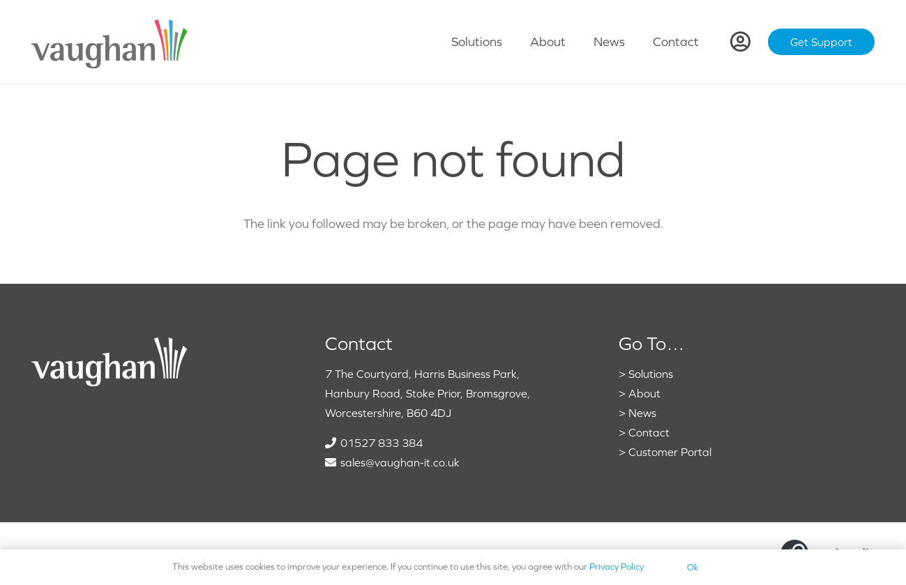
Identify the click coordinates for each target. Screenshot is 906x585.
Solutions (650, 373)
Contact (649, 432)
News (642, 413)
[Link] (740, 42)
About (644, 393)
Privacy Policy (616, 566)
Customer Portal (669, 452)
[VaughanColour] (110, 42)
